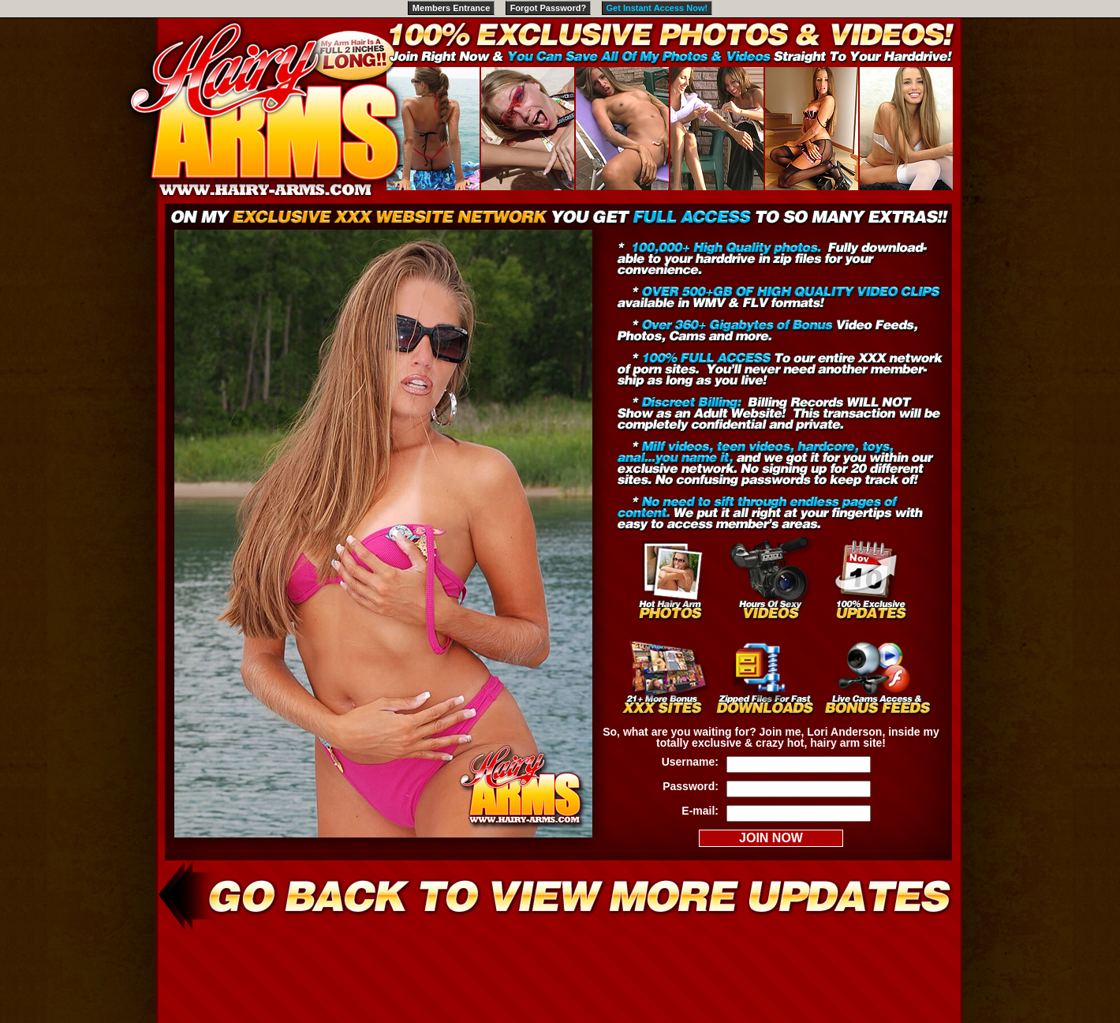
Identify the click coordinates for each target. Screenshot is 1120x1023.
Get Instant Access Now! (657, 8)
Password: (691, 786)
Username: (690, 761)
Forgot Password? (548, 8)
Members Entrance (451, 8)
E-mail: (700, 810)
